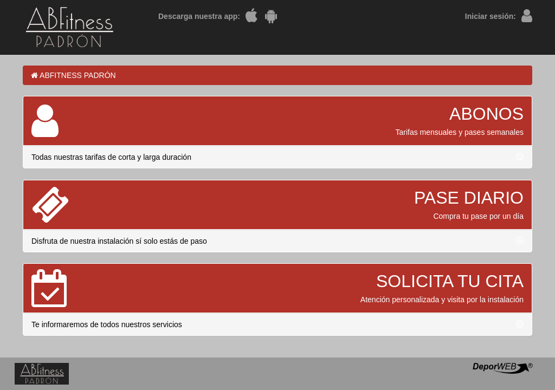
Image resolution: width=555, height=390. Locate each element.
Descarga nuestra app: (199, 16)
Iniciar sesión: (490, 16)
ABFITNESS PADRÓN (73, 75)
